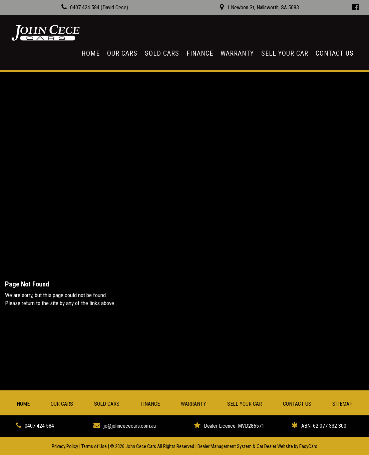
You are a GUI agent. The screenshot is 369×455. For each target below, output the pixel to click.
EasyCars (308, 446)
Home (90, 53)
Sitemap (342, 404)
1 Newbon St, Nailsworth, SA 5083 (263, 7)
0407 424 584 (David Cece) (99, 7)
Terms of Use (94, 446)
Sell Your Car (284, 53)
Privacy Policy (65, 446)
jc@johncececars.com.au (129, 426)
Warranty (237, 53)
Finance (200, 53)
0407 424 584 (39, 426)
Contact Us (335, 53)
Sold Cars (162, 53)
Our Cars (122, 53)
